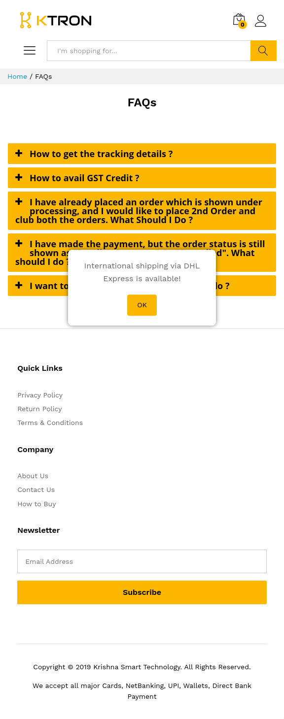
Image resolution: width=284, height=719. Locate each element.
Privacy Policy (40, 395)
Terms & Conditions (50, 422)
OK (142, 305)
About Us (32, 476)
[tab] (142, 153)
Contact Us (36, 489)
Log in (261, 21)
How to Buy (36, 504)
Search (263, 50)
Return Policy (39, 409)
